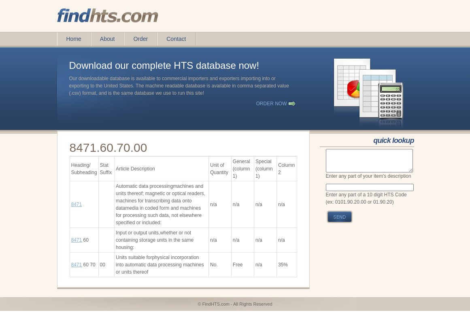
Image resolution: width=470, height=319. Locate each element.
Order (140, 39)
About (107, 39)
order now (271, 103)
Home (73, 39)
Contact (176, 39)
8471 (76, 204)
